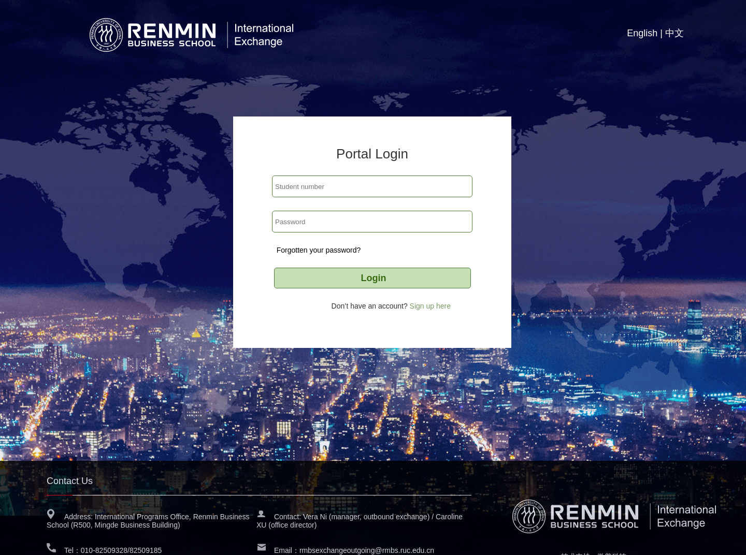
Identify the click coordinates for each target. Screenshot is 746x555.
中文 (674, 33)
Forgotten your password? (319, 250)
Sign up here (430, 306)
